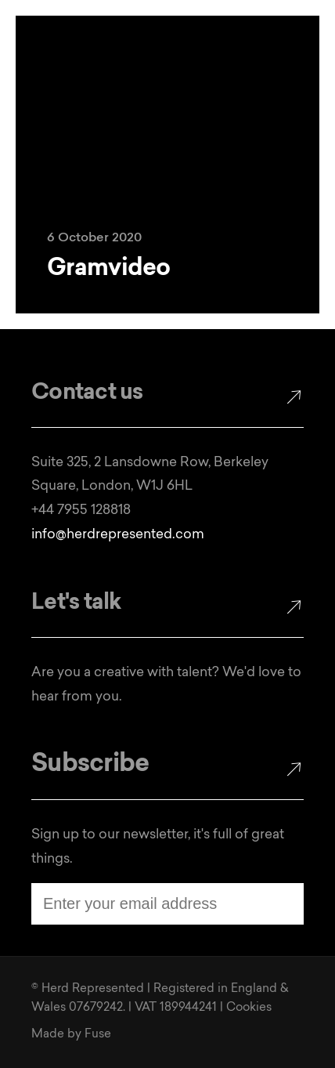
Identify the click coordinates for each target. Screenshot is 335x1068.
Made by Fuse (71, 1035)
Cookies (249, 1008)
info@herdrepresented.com (117, 534)
